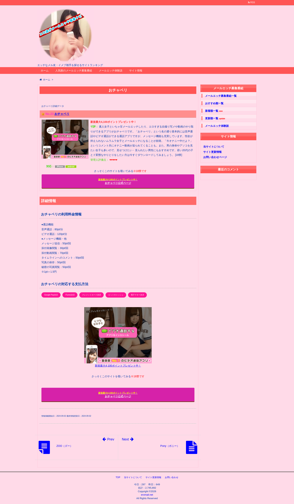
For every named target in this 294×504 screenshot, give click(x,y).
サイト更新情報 (212, 151)
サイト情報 (135, 70)
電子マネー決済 (137, 295)
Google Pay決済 (51, 295)
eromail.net (147, 494)
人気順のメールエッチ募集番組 (73, 70)
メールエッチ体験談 (110, 70)
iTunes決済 (70, 295)
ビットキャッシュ (115, 295)
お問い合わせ (171, 477)
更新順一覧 (215, 118)
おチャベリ (61, 114)
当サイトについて (213, 146)
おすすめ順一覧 (214, 103)
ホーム (45, 70)
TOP (118, 477)
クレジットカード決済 (91, 295)
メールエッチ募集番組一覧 (221, 95)
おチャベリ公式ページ (118, 181)
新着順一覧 (214, 111)
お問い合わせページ (215, 157)
